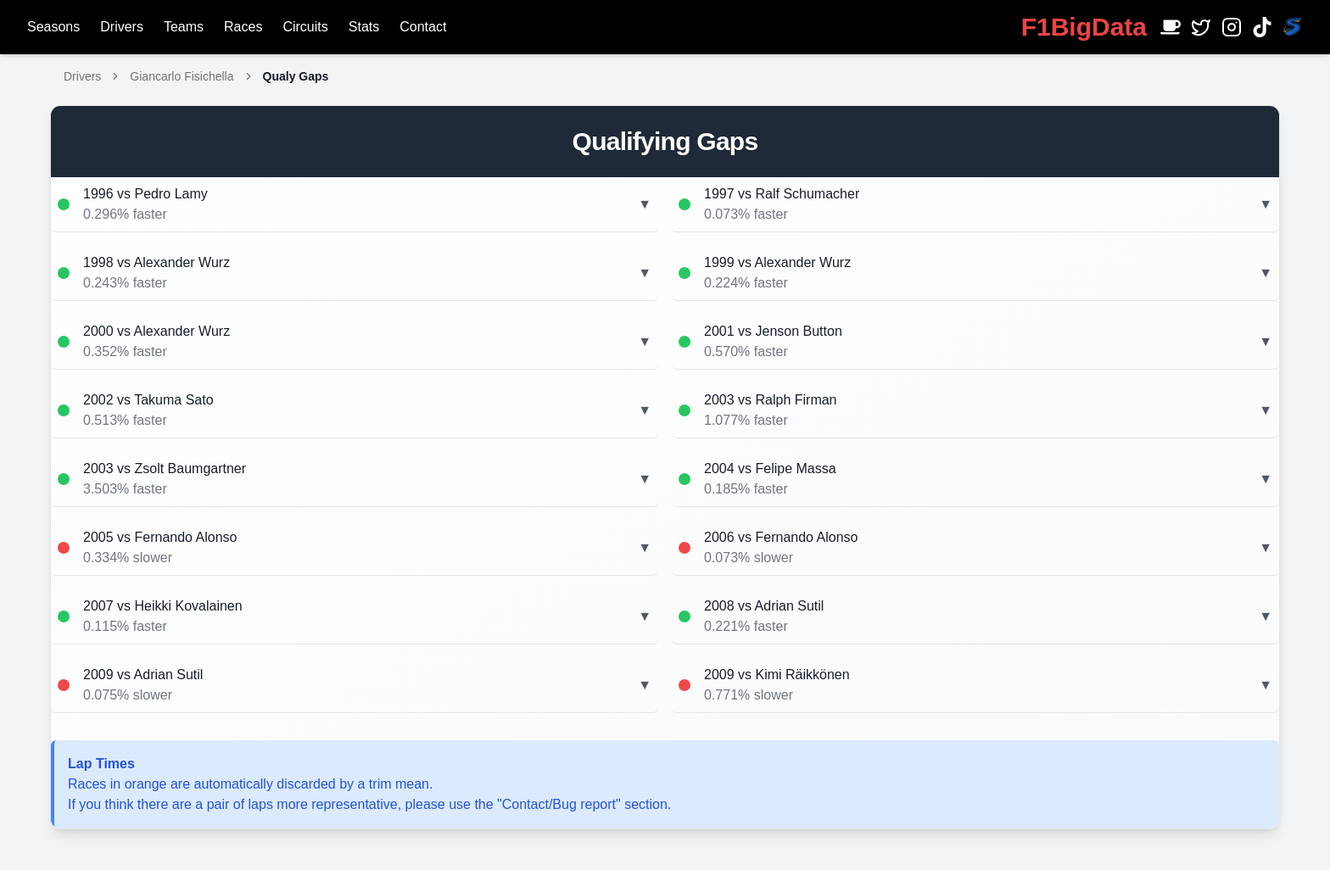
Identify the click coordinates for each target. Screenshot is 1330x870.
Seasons (53, 27)
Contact (423, 27)
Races (243, 27)
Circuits (304, 27)
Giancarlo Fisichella (181, 76)
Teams (184, 27)
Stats (364, 27)
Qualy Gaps (296, 76)
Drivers (121, 27)
